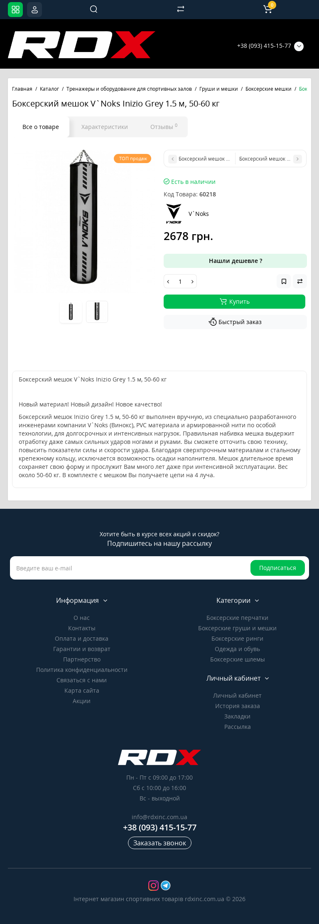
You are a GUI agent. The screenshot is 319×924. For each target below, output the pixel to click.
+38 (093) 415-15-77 (264, 46)
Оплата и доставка (81, 638)
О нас (82, 618)
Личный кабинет (237, 695)
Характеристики (104, 127)
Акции (82, 701)
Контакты (82, 628)
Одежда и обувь (237, 649)
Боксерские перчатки (237, 618)
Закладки (237, 716)
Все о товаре (40, 127)
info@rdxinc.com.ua (159, 817)
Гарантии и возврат (81, 649)
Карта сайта (81, 690)
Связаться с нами (81, 680)
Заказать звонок (159, 842)
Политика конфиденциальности (82, 670)
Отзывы (163, 126)
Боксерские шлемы (237, 659)
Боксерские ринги (237, 638)
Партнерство (82, 659)
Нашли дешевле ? (235, 261)
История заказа (237, 706)
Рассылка (237, 727)
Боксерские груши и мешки (237, 628)
